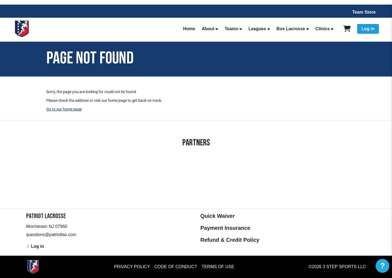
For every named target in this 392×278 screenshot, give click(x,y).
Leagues (257, 28)
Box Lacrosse (291, 28)
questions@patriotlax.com (51, 234)
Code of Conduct (175, 266)
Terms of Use (217, 266)
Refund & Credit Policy (229, 240)
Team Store (364, 12)
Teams (231, 28)
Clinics (323, 28)
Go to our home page (64, 109)
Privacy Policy (132, 266)
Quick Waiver (217, 216)
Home (189, 28)
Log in (368, 28)
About (208, 28)
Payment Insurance (225, 228)
